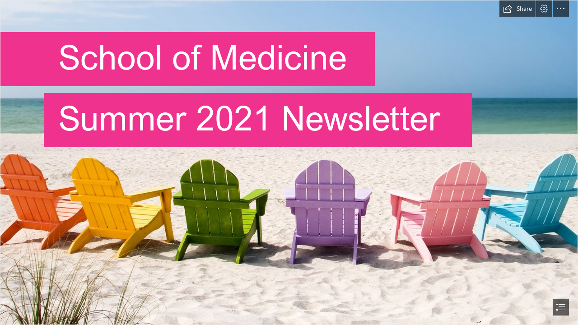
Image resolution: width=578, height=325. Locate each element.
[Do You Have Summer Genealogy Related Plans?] (289, 162)
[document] (289, 162)
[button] (517, 8)
